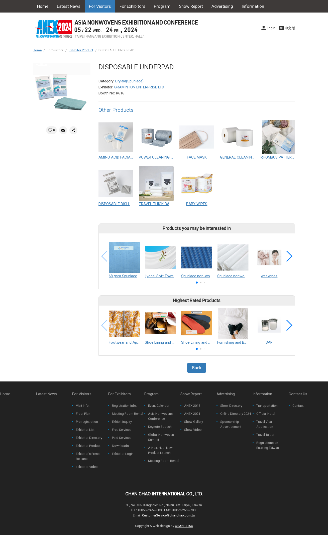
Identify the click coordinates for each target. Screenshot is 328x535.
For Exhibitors (132, 6)
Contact (298, 406)
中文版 (290, 28)
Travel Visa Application (264, 424)
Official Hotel (265, 414)
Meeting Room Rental (127, 414)
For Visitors (100, 6)
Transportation (267, 406)
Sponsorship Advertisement (230, 424)
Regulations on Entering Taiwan (267, 445)
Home (42, 6)
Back (196, 367)
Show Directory (231, 406)
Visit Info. (82, 406)
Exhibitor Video (87, 467)
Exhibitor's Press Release (87, 456)
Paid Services (121, 438)
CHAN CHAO (184, 526)
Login (271, 28)
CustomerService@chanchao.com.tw (168, 515)
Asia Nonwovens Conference (160, 416)
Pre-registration (87, 422)
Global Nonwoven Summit (161, 437)
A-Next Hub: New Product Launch (160, 450)
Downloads (120, 446)
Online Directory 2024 (235, 414)
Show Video (193, 430)
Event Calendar (158, 406)
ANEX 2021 (192, 414)
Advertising (222, 6)
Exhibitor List (85, 430)
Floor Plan (83, 414)
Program (162, 6)
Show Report (191, 6)
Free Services (121, 430)
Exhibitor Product (81, 50)
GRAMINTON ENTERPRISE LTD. (139, 87)
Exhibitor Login (123, 454)
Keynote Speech (160, 427)
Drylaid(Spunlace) (129, 81)
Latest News (68, 6)
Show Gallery (193, 422)
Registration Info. (124, 406)
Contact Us (47, 18)
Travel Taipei (265, 435)
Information (253, 6)
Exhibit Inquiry (122, 422)
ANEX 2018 (192, 406)
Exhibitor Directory (89, 438)
